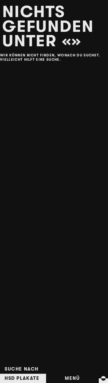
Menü (72, 378)
